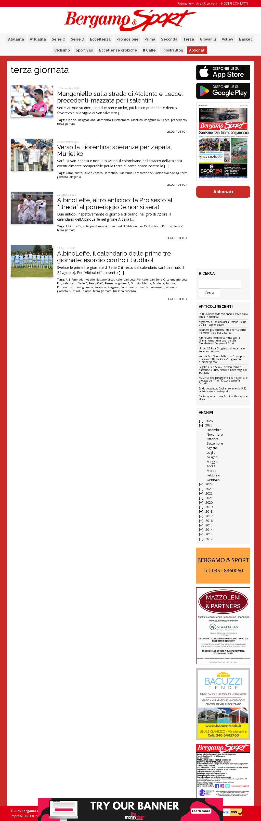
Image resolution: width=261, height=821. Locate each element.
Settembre (215, 443)
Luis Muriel (126, 173)
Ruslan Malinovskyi (166, 173)
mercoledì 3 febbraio (123, 226)
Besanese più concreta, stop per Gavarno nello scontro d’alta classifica (222, 331)
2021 (209, 498)
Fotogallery (185, 3)
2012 (209, 539)
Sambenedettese (132, 287)
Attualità (38, 39)
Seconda (169, 39)
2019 (209, 507)
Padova (170, 283)
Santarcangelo (155, 287)
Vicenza (130, 291)
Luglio (211, 452)
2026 (209, 421)
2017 (209, 516)
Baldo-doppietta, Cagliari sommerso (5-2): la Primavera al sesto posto (223, 390)
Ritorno (167, 226)
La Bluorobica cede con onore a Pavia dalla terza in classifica (223, 316)
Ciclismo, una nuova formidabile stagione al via (223, 398)
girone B (123, 283)
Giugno (212, 457)
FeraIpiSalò (96, 283)
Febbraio (213, 475)
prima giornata (83, 287)
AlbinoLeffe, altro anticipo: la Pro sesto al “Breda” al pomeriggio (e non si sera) (114, 203)
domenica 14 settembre (113, 120)
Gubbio (136, 283)
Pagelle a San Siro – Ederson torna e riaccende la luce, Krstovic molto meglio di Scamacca (223, 370)
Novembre (215, 434)
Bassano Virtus (105, 279)
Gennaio (213, 480)
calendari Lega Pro (128, 279)
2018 (209, 511)
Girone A (101, 226)
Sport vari (84, 50)
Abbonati (197, 50)
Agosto (212, 448)
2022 (209, 493)
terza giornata (66, 123)
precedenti (178, 120)
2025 (208, 425)
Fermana (111, 283)
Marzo (211, 471)
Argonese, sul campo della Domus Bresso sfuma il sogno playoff (222, 323)
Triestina (118, 291)
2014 (209, 529)
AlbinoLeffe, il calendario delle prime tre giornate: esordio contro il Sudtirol (114, 257)
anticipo (88, 226)
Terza (188, 39)
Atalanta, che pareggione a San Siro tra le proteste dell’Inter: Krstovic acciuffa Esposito (223, 380)
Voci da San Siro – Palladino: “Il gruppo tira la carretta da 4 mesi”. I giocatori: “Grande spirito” (221, 359)
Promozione (127, 39)
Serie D (77, 39)
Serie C (58, 39)
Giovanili (208, 39)
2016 (209, 521)
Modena (158, 283)
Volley (227, 39)
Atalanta (16, 39)
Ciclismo (62, 50)
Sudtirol (74, 291)
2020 (209, 502)
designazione (87, 120)
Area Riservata (206, 3)
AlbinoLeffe (73, 226)
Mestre (146, 283)
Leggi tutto (177, 131)
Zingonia (75, 177)
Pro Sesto (154, 226)
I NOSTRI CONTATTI (234, 3)
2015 (209, 525)
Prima (150, 39)
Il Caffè (149, 50)
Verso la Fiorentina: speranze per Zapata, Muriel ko (114, 150)
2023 (209, 489)
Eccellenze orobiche (118, 50)
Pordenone (64, 287)
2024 (209, 484)
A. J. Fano (72, 279)
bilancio (71, 120)
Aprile (211, 466)
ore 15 (142, 226)
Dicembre (214, 430)
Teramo (86, 291)
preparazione (144, 173)
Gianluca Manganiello (145, 120)
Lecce (165, 120)
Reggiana (113, 287)
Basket (245, 39)
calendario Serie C (75, 283)
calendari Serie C (153, 279)
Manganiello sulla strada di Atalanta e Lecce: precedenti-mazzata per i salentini (120, 97)
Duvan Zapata (93, 173)
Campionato (74, 173)
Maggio (212, 462)
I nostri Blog (172, 50)
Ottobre (213, 439)
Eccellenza (100, 39)
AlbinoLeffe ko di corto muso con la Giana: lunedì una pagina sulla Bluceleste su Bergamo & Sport (219, 340)
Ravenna (100, 287)
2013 (209, 534)
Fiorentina (110, 173)
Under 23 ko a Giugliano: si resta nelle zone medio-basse (222, 350)
